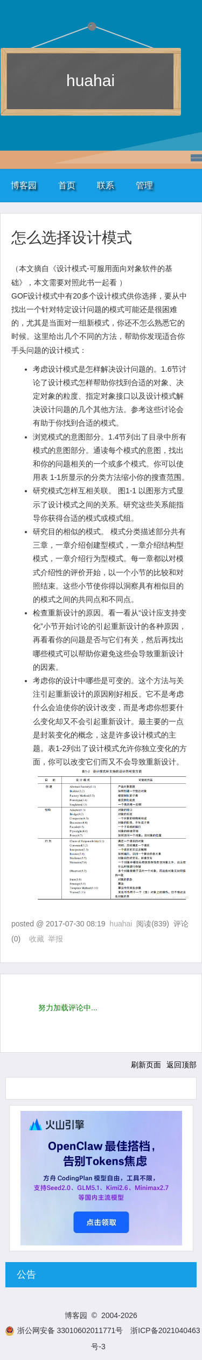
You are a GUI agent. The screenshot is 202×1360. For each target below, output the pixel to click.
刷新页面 (146, 1064)
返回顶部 (181, 1064)
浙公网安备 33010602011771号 (64, 1330)
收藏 (36, 938)
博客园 (24, 185)
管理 (144, 185)
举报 (55, 938)
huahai (90, 80)
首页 (66, 185)
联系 (105, 185)
